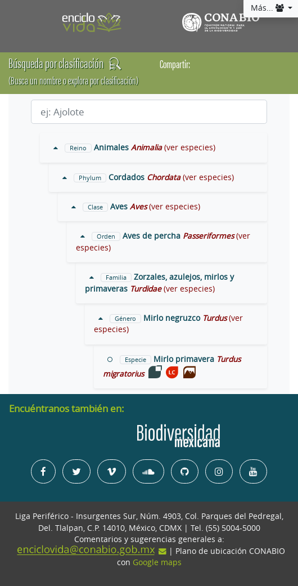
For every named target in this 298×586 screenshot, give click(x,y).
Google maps (157, 562)
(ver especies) (189, 147)
